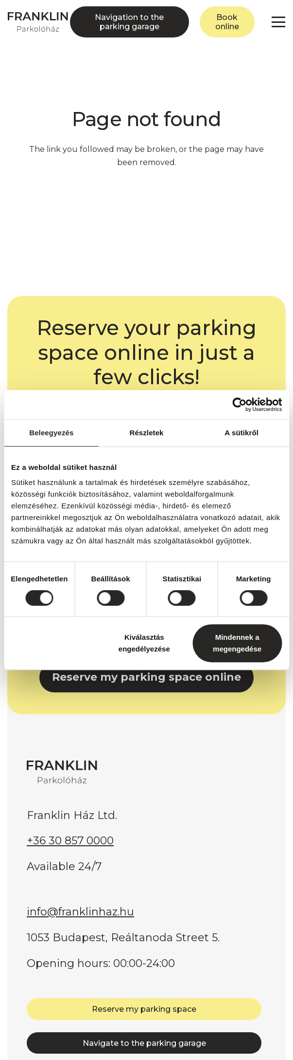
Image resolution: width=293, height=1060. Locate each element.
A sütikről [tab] (241, 432)
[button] (278, 22)
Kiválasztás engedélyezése (144, 643)
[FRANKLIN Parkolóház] (38, 22)
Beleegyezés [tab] (51, 432)
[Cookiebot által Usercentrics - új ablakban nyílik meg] (239, 404)
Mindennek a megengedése (237, 643)
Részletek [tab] (146, 432)
